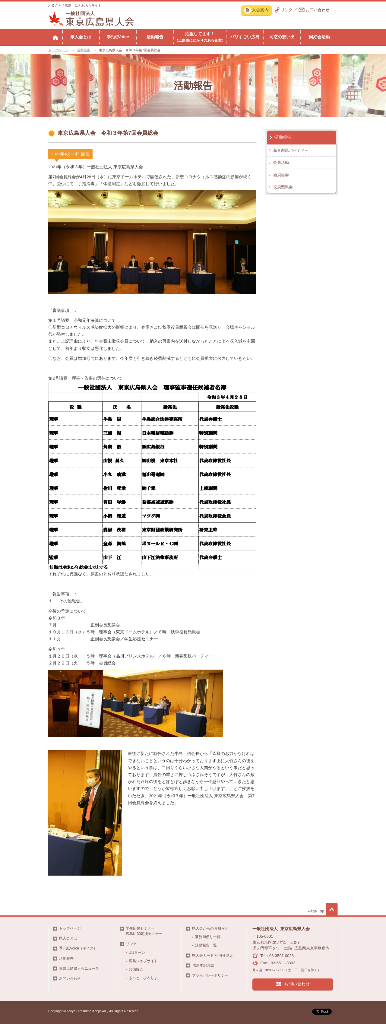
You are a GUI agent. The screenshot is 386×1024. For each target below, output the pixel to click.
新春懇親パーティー (290, 150)
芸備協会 (136, 969)
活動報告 (155, 36)
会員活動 (281, 162)
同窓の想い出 (282, 36)
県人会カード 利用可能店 (212, 955)
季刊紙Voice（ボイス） (78, 948)
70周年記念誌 (203, 965)
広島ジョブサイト (143, 961)
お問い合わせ (317, 10)
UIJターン (137, 952)
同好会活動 (319, 36)
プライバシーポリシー (210, 975)
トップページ (58, 50)
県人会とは (80, 36)
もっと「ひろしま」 (145, 978)
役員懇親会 (283, 187)
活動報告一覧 (206, 945)
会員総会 (281, 175)
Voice (118, 36)
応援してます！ (200, 36)
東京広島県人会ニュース (79, 968)
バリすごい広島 (245, 36)
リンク (287, 10)
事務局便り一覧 (207, 937)
